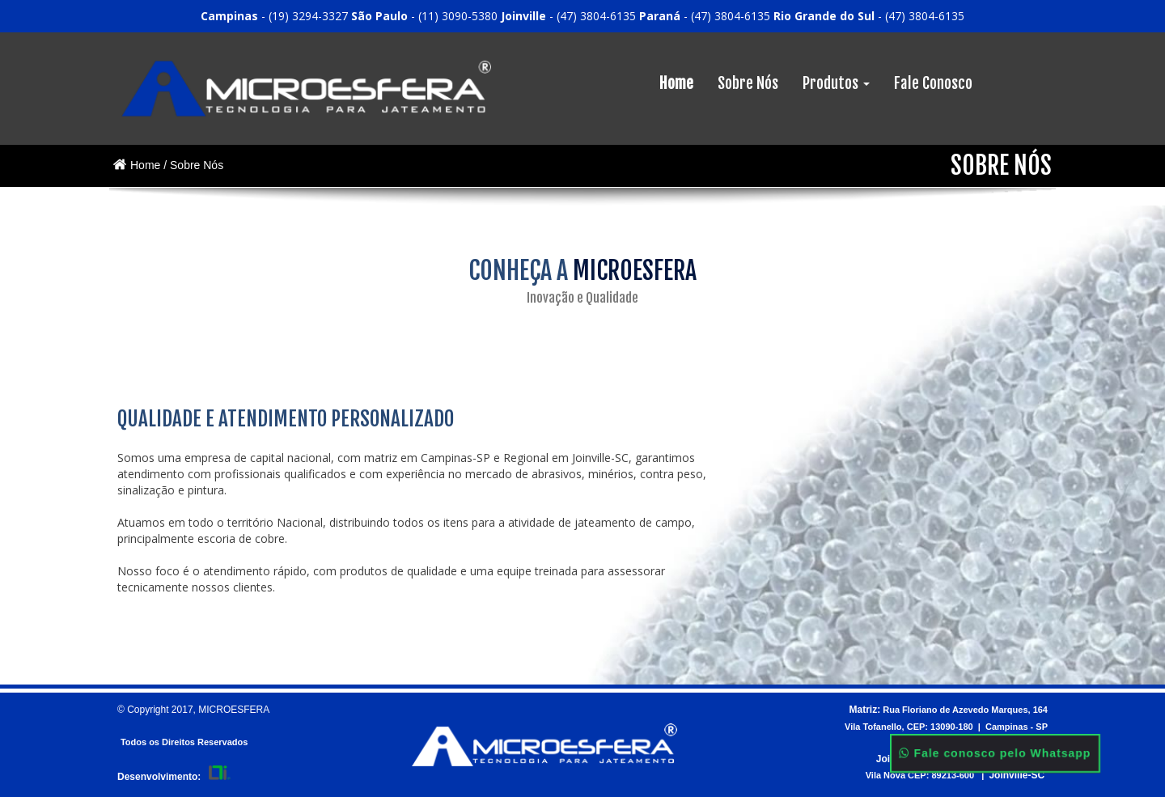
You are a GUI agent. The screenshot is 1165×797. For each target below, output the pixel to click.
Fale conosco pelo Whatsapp (995, 753)
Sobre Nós (748, 83)
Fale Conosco (933, 83)
